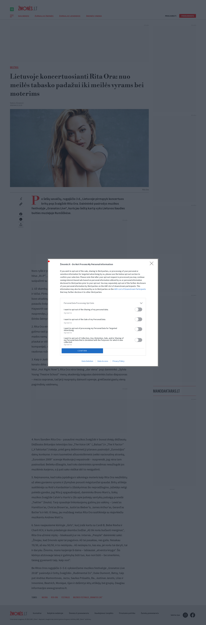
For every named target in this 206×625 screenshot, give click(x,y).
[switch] (138, 309)
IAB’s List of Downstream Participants (130, 289)
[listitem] (103, 302)
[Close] (152, 264)
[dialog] (103, 312)
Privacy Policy (118, 361)
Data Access (103, 361)
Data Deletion (87, 361)
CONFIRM (82, 350)
